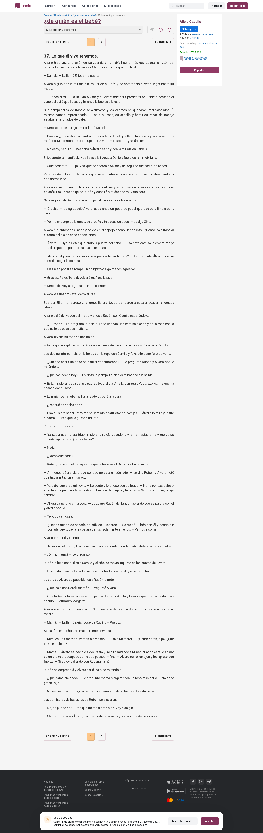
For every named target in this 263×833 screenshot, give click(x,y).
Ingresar (216, 5)
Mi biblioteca (112, 5)
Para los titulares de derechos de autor (55, 788)
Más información (182, 821)
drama (213, 43)
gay (182, 46)
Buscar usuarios (94, 795)
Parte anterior (57, 42)
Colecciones (90, 5)
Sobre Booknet (93, 789)
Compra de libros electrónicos (94, 783)
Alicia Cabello (190, 22)
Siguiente (163, 42)
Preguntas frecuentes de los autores (56, 804)
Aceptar (210, 821)
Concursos (69, 5)
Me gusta (189, 29)
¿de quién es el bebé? (85, 15)
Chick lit (194, 37)
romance (203, 43)
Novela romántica (63, 15)
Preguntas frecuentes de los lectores (56, 796)
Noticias (48, 781)
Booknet (48, 15)
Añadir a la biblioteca (195, 57)
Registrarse (237, 5)
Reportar (199, 70)
